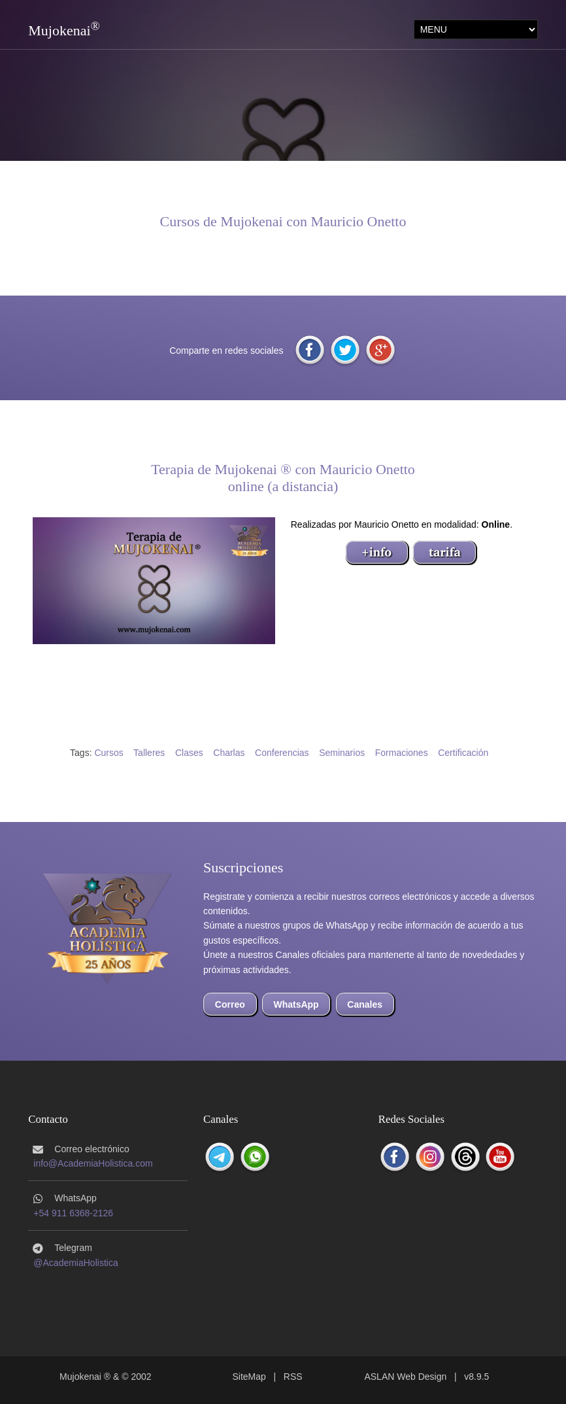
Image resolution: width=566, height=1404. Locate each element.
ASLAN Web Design (405, 1376)
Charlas (228, 752)
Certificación (463, 752)
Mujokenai (59, 30)
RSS (293, 1376)
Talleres (149, 752)
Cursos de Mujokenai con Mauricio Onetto (282, 221)
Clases (189, 752)
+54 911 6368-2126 (73, 1213)
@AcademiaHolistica (75, 1263)
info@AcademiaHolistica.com (92, 1163)
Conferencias (282, 752)
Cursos (108, 752)
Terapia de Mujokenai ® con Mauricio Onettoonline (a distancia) (283, 477)
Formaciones (401, 752)
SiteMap (248, 1376)
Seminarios (342, 752)
